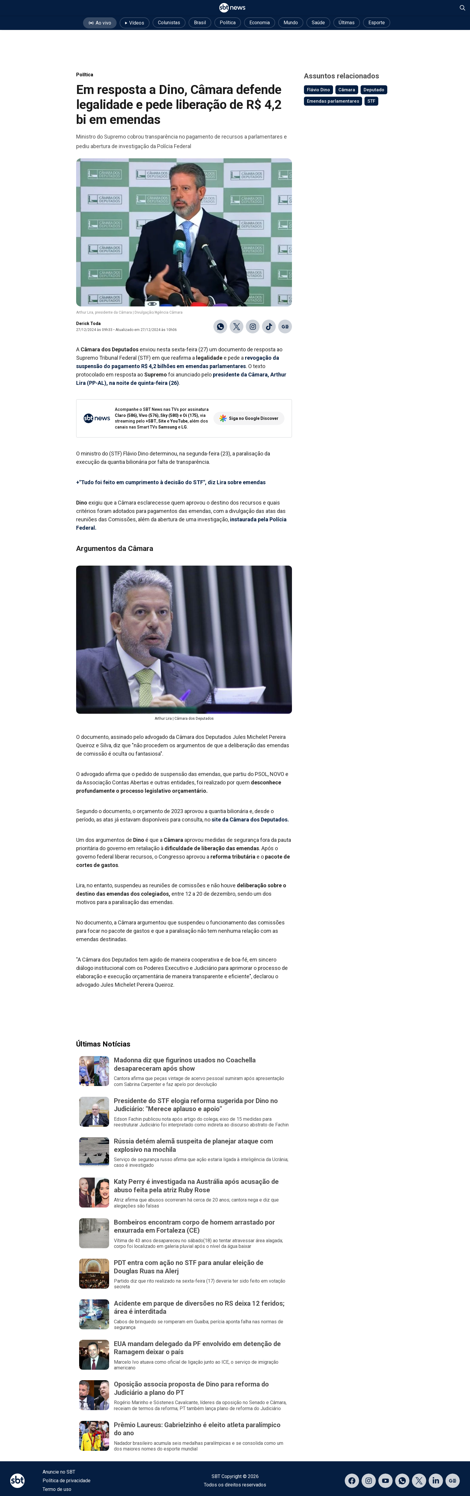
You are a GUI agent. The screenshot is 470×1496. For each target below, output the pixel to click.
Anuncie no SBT (59, 1472)
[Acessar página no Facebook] (352, 1481)
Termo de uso (57, 1489)
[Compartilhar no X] (236, 326)
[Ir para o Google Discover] (285, 326)
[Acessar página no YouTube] (385, 1481)
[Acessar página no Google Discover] (452, 1481)
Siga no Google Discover (248, 418)
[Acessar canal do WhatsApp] (402, 1481)
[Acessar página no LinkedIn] (436, 1481)
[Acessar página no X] (419, 1481)
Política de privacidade (67, 1480)
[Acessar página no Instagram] (368, 1481)
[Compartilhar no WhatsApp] (220, 326)
